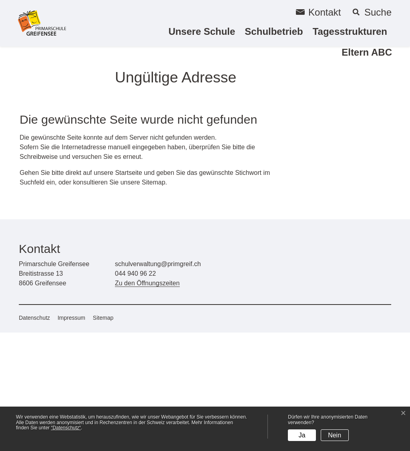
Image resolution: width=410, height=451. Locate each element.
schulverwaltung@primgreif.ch (158, 382)
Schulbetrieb (274, 31)
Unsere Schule (202, 31)
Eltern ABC (367, 52)
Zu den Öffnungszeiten (147, 401)
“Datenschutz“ (66, 428)
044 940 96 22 (135, 392)
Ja (302, 435)
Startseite (128, 291)
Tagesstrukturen (350, 31)
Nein (334, 435)
